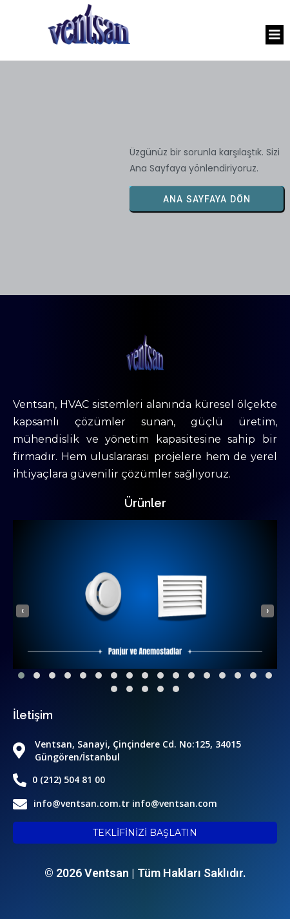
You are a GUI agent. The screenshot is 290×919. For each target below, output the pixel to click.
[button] (21, 675)
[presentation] (22, 611)
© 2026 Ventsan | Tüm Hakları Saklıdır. (145, 873)
